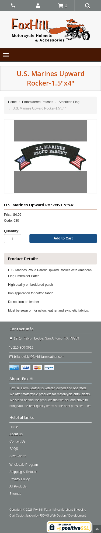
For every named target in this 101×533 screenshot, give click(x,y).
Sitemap (15, 494)
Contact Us (17, 441)
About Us (16, 434)
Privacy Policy (19, 479)
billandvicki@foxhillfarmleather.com (39, 357)
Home (12, 102)
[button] (38, 5)
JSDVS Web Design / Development (62, 515)
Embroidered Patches (37, 102)
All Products (18, 486)
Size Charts (17, 456)
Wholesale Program (23, 465)
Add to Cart (63, 238)
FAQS (13, 449)
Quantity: (11, 231)
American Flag (68, 102)
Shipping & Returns (23, 472)
